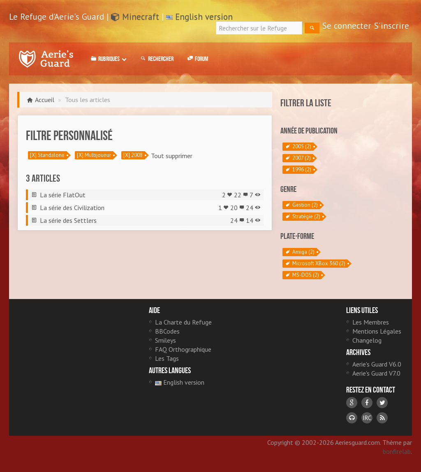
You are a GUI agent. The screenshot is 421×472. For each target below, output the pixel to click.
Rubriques (108, 59)
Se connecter (346, 25)
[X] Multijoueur (94, 155)
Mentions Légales (376, 331)
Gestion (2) (301, 205)
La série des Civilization (72, 207)
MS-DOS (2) (302, 275)
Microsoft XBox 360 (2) (315, 263)
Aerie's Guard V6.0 (376, 364)
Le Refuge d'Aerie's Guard (46, 59)
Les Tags (167, 358)
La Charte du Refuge (183, 322)
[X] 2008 (133, 155)
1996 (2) (298, 170)
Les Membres (370, 322)
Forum (197, 59)
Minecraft (135, 16)
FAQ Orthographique (183, 349)
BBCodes (167, 331)
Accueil (44, 100)
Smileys (165, 340)
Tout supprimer (171, 156)
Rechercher (156, 59)
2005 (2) (298, 147)
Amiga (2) (300, 252)
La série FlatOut (63, 195)
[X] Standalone (47, 155)
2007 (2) (298, 158)
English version (204, 16)
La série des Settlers (68, 220)
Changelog (367, 340)
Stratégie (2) (302, 217)
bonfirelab (397, 451)
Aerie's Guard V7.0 (376, 373)
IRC (367, 418)
